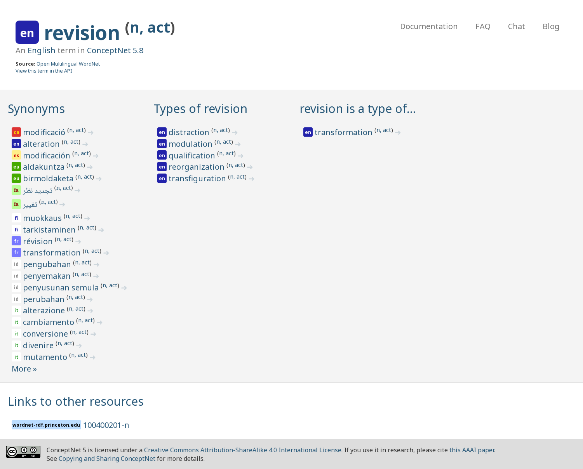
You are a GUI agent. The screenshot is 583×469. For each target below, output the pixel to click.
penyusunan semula (62, 287)
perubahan (44, 299)
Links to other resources (76, 401)
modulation (191, 144)
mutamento (46, 357)
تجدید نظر (38, 191)
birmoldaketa (49, 178)
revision (84, 32)
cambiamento (49, 322)
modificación (47, 155)
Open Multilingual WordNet (68, 63)
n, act (150, 27)
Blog (551, 26)
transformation (53, 252)
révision (39, 241)
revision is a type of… (357, 108)
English (42, 50)
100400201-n (106, 425)
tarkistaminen (50, 229)
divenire (39, 345)
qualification (193, 155)
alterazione (45, 310)
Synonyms (36, 108)
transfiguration (198, 178)
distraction (190, 132)
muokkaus (43, 218)
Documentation (429, 26)
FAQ (483, 26)
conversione (46, 333)
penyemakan (48, 276)
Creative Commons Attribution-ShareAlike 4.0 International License (242, 450)
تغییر (31, 205)
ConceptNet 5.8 (115, 50)
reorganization (197, 167)
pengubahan (48, 264)
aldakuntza (44, 167)
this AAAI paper (471, 450)
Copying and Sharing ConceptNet (107, 458)
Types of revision (200, 108)
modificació (45, 132)
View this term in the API (44, 70)
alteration (42, 144)
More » (24, 368)
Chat (516, 26)
